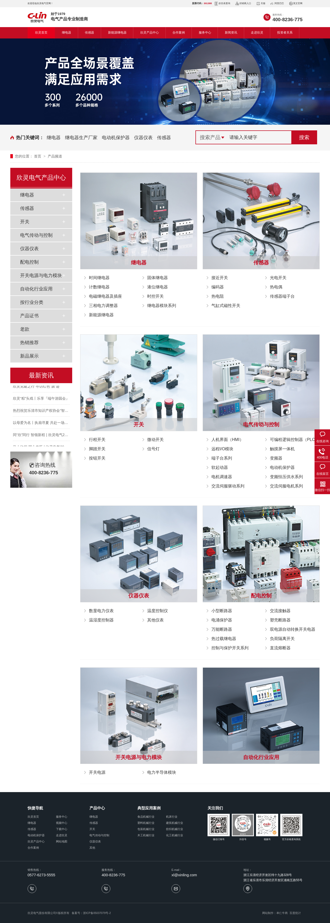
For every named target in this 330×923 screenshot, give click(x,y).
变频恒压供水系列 (286, 477)
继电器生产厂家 (81, 137)
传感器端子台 (282, 296)
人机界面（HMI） (227, 439)
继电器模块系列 (161, 305)
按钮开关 (97, 458)
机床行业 (171, 816)
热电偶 (276, 287)
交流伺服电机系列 (286, 486)
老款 (24, 329)
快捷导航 (35, 808)
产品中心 (97, 808)
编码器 (217, 287)
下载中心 (61, 829)
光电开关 (278, 277)
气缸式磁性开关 (225, 305)
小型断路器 (221, 611)
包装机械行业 (145, 829)
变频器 (276, 458)
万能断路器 (221, 629)
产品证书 (29, 315)
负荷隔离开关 (282, 638)
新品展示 (29, 356)
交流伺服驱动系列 (227, 486)
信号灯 (153, 449)
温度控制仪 (157, 611)
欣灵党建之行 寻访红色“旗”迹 (36, 387)
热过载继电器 (223, 638)
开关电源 (97, 772)
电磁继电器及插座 (105, 296)
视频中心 (61, 822)
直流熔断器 (280, 648)
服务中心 (205, 32)
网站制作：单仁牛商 (275, 912)
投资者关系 (285, 32)
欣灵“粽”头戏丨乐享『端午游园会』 (41, 399)
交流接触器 (280, 611)
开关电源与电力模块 (41, 275)
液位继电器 (157, 287)
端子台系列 (221, 458)
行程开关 (97, 439)
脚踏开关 (97, 449)
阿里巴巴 (277, 3)
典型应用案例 (149, 808)
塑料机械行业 (145, 822)
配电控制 (29, 262)
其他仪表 (155, 620)
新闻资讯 (231, 32)
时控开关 (155, 296)
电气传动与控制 (36, 235)
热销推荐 (29, 342)
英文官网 (295, 3)
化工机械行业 (174, 835)
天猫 (261, 3)
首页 (38, 156)
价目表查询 (222, 3)
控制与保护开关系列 (230, 648)
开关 (24, 221)
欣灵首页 (41, 32)
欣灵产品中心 (149, 32)
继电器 (66, 32)
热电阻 (217, 296)
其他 (92, 847)
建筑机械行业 (174, 822)
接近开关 (219, 277)
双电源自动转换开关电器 (292, 629)
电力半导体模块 (161, 772)
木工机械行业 (145, 835)
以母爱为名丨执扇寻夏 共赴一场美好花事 (46, 424)
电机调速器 (221, 477)
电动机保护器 (116, 137)
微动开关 (155, 439)
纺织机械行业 (174, 829)
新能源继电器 (117, 32)
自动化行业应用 (36, 288)
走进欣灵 (257, 32)
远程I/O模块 (222, 449)
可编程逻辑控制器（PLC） (294, 439)
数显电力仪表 (101, 611)
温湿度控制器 (101, 620)
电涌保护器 (221, 620)
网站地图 (61, 841)
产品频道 (55, 156)
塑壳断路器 (280, 620)
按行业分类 (31, 302)
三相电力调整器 (103, 305)
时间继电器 (99, 277)
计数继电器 (99, 287)
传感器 (89, 32)
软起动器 (219, 467)
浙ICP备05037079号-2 (97, 912)
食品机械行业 (145, 816)
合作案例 (178, 32)
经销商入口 (243, 3)
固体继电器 (157, 277)
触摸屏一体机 (282, 449)
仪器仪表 (143, 137)
